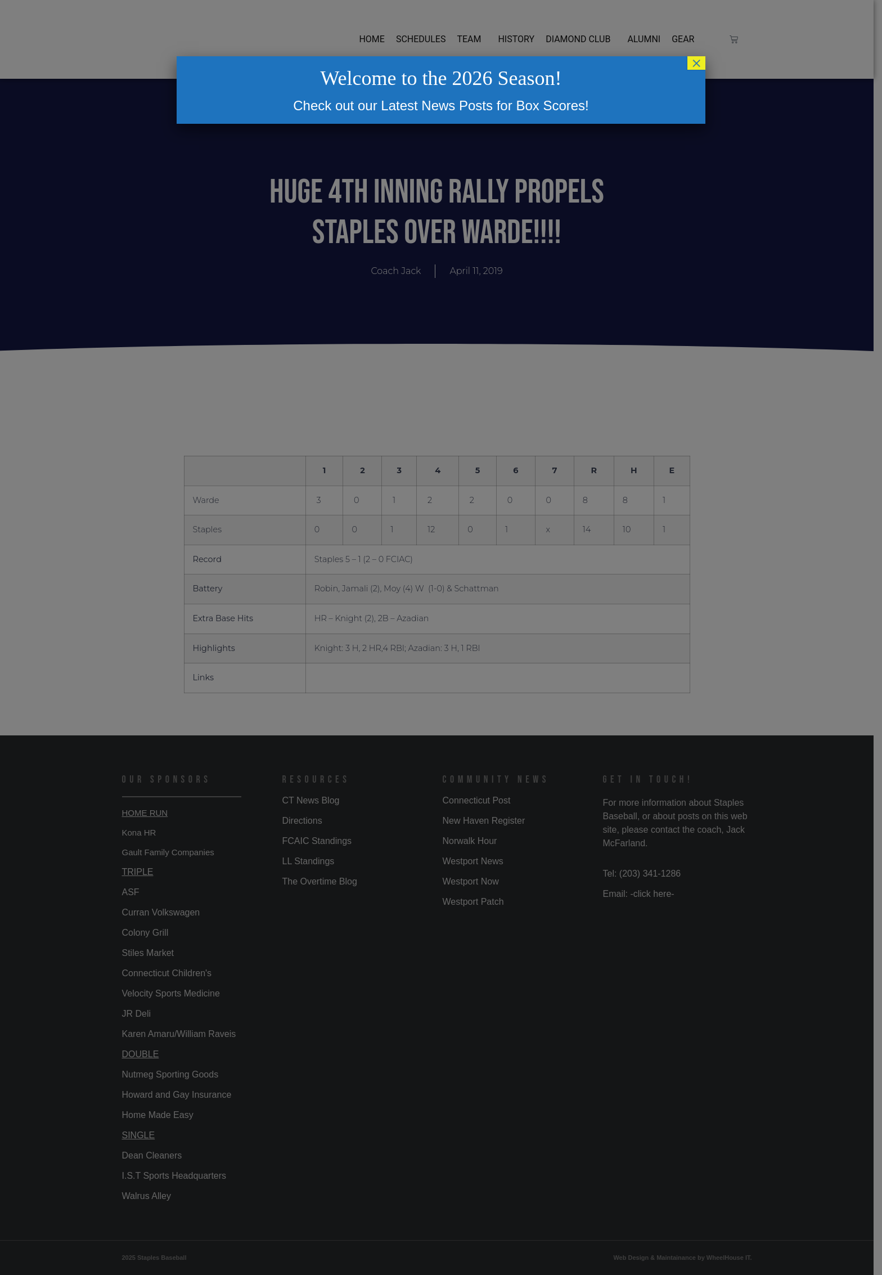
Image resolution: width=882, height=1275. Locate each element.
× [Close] (696, 63)
